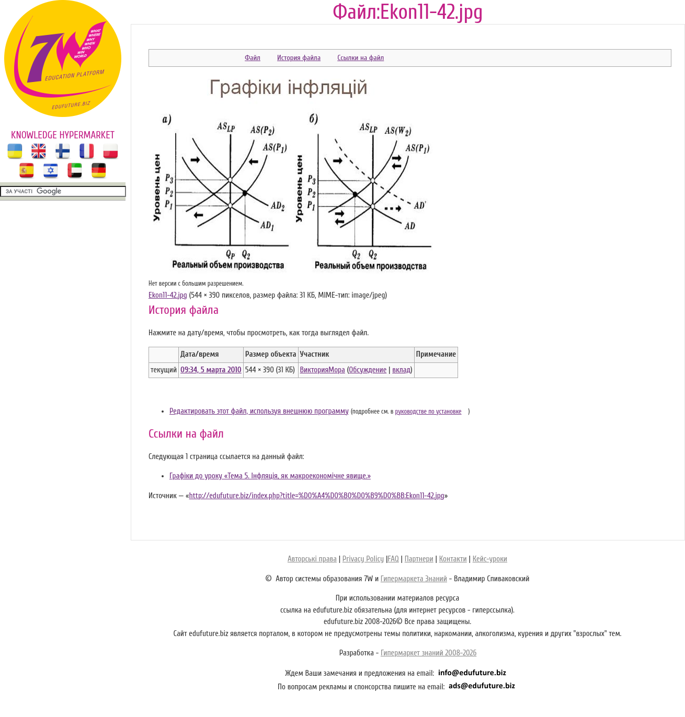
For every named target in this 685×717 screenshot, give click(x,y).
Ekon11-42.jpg (168, 295)
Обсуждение (367, 370)
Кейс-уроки (490, 559)
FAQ (392, 559)
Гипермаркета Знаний (414, 578)
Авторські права (312, 559)
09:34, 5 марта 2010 (211, 370)
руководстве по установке (428, 411)
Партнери (419, 559)
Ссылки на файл (360, 57)
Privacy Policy (363, 559)
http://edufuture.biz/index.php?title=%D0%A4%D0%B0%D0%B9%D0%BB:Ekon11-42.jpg (316, 495)
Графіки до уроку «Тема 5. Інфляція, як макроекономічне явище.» (270, 476)
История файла (299, 57)
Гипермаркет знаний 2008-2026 (428, 653)
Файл (252, 57)
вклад (401, 370)
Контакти (453, 559)
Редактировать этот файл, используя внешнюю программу (259, 411)
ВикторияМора (322, 370)
